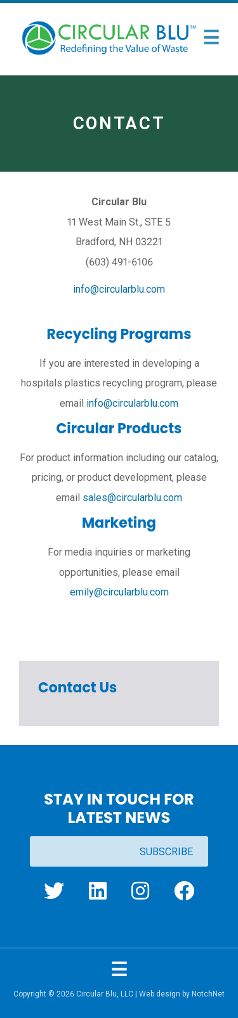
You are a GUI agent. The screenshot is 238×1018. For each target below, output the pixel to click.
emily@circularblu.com (119, 592)
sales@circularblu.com (132, 498)
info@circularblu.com (119, 289)
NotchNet (208, 993)
